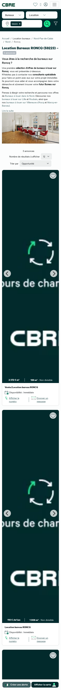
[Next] (53, 273)
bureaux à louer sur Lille (14, 99)
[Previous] (7, 273)
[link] (15, 399)
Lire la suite (8, 110)
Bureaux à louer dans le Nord (19, 95)
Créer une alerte (16, 684)
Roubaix (33, 99)
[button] (13, 15)
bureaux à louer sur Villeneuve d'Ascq (25, 102)
